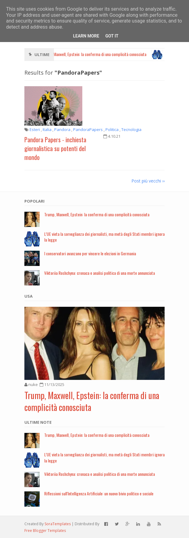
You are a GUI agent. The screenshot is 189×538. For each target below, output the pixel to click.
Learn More (86, 36)
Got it (111, 36)
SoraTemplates (58, 523)
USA (28, 296)
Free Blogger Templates (45, 530)
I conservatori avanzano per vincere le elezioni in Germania (90, 253)
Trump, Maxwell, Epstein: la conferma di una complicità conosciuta (96, 214)
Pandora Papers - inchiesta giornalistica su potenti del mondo (55, 148)
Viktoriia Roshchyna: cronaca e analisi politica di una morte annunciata (99, 273)
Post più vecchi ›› (148, 181)
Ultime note (38, 422)
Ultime (41, 54)
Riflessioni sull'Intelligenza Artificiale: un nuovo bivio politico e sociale (98, 493)
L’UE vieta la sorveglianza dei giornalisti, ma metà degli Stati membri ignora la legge (104, 237)
